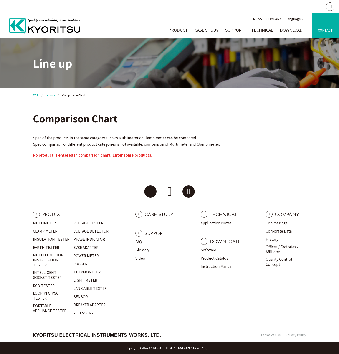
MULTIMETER (44, 222)
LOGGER (80, 263)
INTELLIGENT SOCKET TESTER (47, 275)
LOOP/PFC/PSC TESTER (45, 296)
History (272, 239)
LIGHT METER (85, 280)
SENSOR (80, 296)
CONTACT (325, 30)
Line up (50, 95)
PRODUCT (178, 30)
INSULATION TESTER (51, 239)
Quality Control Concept (279, 262)
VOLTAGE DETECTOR (91, 230)
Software (208, 249)
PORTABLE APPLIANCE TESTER (49, 308)
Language (293, 19)
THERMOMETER (87, 271)
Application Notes (216, 222)
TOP (35, 95)
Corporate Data (279, 230)
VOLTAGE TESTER (88, 222)
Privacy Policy (295, 335)
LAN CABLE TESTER (90, 288)
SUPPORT (234, 30)
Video (140, 257)
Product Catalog (214, 257)
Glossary (142, 249)
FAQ (138, 241)
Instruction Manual (217, 266)
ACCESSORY (83, 312)
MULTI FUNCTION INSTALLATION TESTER (48, 259)
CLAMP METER (45, 230)
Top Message (277, 222)
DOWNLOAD (291, 30)
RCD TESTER (44, 285)
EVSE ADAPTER (86, 247)
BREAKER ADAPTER (89, 304)
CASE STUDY (206, 30)
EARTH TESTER (46, 247)
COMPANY (273, 19)
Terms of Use (271, 335)
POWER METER (86, 255)
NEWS (257, 19)
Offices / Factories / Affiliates (282, 249)
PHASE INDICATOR (89, 239)
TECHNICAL (262, 30)
